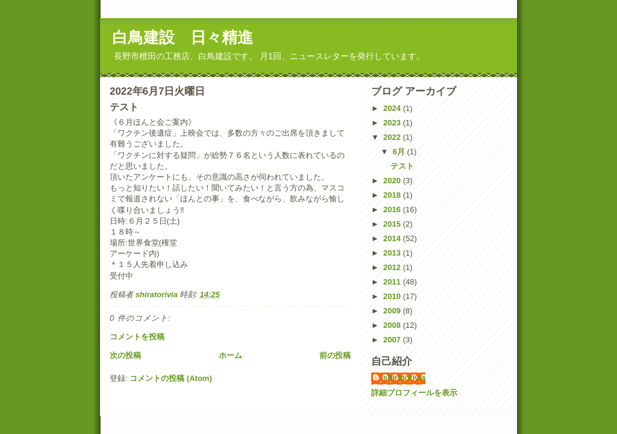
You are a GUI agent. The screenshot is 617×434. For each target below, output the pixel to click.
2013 (393, 252)
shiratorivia (404, 377)
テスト (402, 166)
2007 (393, 339)
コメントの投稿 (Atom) (171, 378)
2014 (393, 238)
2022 (393, 137)
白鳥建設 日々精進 (182, 37)
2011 (393, 281)
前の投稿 (335, 355)
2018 (393, 195)
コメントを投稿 (137, 336)
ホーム (230, 355)
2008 (393, 325)
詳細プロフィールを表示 (414, 392)
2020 (393, 180)
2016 (393, 209)
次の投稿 (125, 355)
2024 (393, 108)
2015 (393, 223)
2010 (393, 296)
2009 (393, 310)
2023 (393, 122)
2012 (393, 267)
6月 (400, 151)
